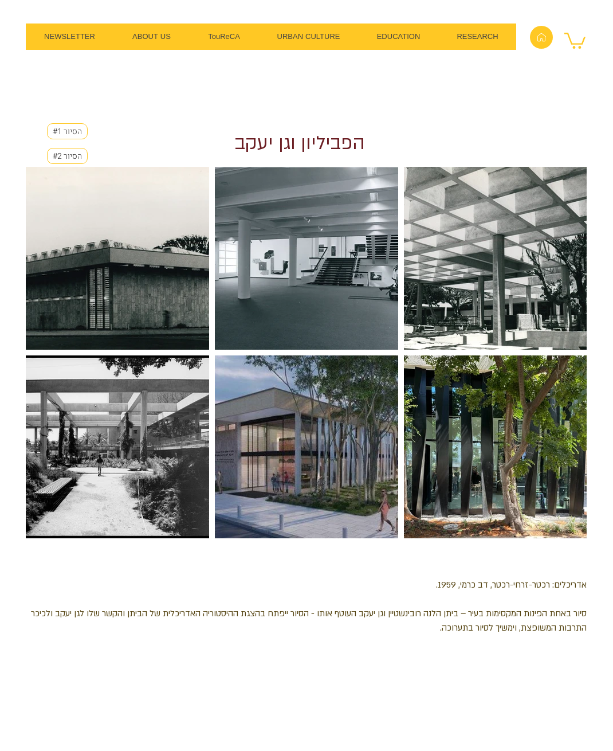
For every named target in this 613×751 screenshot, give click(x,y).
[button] (575, 40)
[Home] (541, 37)
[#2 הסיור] (67, 156)
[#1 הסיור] (67, 131)
